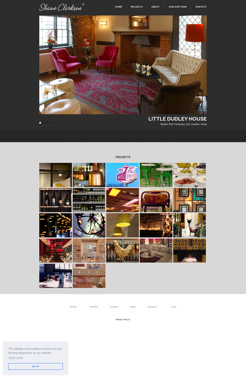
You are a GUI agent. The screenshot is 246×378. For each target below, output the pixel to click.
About (155, 6)
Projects (137, 6)
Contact (201, 6)
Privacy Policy (123, 320)
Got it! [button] (35, 366)
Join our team (177, 6)
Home (118, 6)
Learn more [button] (16, 357)
